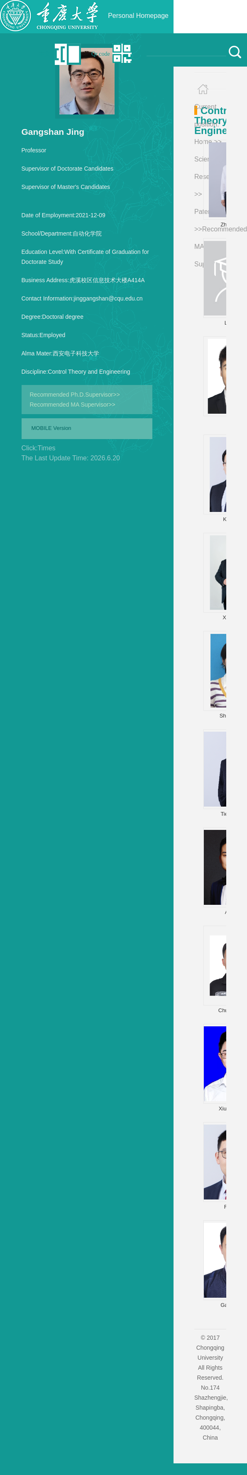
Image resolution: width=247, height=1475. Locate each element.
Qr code (100, 54)
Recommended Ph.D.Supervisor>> (75, 394)
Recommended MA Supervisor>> (72, 404)
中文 (44, 54)
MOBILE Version (51, 428)
